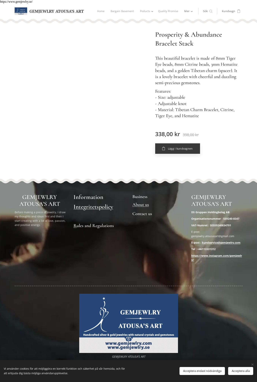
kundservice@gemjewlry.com (221, 242)
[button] (207, 11)
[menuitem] (100, 11)
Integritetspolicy (93, 206)
